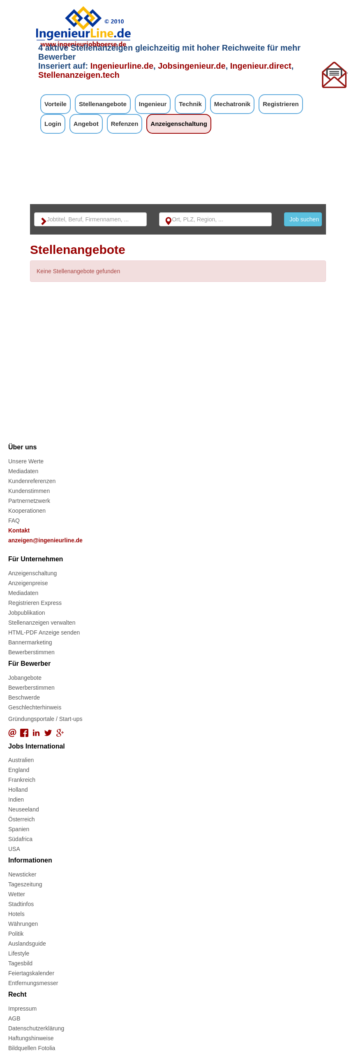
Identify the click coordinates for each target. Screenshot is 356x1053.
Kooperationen (27, 510)
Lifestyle (18, 953)
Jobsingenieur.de (191, 65)
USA (14, 849)
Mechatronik (232, 103)
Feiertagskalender (31, 973)
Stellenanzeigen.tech (79, 74)
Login (52, 123)
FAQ (14, 520)
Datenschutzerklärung (36, 1028)
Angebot (86, 123)
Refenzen (125, 123)
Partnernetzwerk (29, 500)
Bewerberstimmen (31, 652)
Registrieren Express (35, 603)
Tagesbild (20, 963)
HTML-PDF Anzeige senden (44, 632)
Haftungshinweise (31, 1038)
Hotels (16, 914)
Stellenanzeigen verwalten (41, 622)
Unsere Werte (26, 461)
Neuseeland (23, 809)
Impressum (22, 1008)
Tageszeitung (25, 884)
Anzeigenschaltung (178, 123)
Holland (18, 789)
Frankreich (21, 779)
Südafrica (20, 839)
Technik (190, 103)
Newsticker (22, 874)
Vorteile (55, 103)
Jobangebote (25, 677)
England (18, 770)
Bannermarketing (30, 642)
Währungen (23, 924)
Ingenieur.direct (260, 65)
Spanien (18, 829)
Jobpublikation (26, 612)
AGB (14, 1018)
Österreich (21, 819)
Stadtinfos (21, 904)
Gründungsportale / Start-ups (45, 719)
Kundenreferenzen (31, 481)
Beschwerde (24, 697)
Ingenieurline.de (121, 65)
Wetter (16, 894)
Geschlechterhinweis (34, 707)
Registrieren (281, 103)
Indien (16, 799)
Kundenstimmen (29, 491)
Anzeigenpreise (28, 583)
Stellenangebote (103, 103)
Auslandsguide (27, 943)
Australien (21, 760)
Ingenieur (153, 103)
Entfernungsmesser (33, 983)
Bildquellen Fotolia (31, 1048)
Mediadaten (23, 471)
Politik (15, 933)
